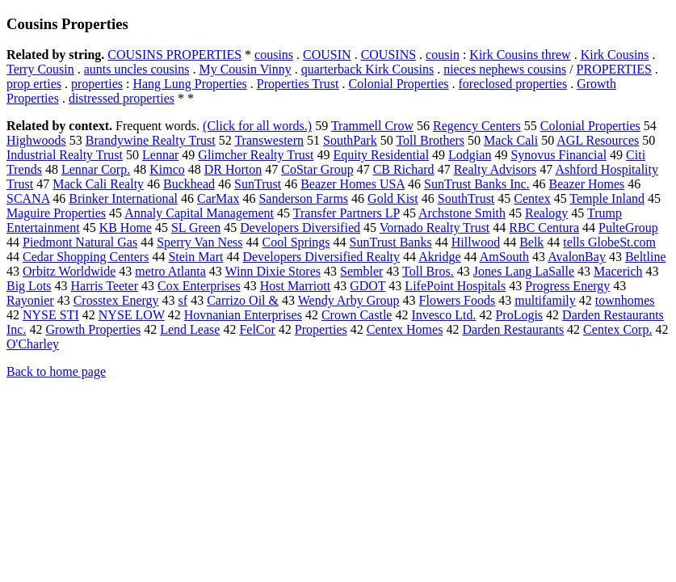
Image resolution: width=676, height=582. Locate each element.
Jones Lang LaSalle (523, 271)
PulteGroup (628, 227)
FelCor (257, 329)
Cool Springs (296, 242)
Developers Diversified (300, 227)
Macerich (618, 271)
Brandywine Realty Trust (151, 140)
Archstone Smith (462, 213)
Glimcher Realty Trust (255, 155)
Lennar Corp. (95, 169)
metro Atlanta (170, 271)
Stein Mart (195, 257)
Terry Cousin (40, 69)
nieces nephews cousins (504, 69)
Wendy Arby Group (349, 300)
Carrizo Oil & (243, 300)
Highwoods (36, 140)
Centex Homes (405, 329)
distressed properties (121, 98)
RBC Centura (544, 227)
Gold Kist (392, 198)
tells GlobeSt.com (609, 242)
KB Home (125, 227)
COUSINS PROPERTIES (174, 54)
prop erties (33, 84)
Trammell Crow (372, 126)
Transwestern (269, 140)
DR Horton (233, 169)
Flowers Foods (457, 300)
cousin (443, 54)
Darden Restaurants (513, 329)
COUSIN (327, 54)
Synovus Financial (558, 155)
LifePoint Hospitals (455, 286)
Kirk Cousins (615, 54)
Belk (531, 242)
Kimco (167, 169)
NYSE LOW (132, 315)
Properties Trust (298, 84)
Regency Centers (477, 126)
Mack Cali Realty (98, 184)
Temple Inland (607, 198)
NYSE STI (51, 315)
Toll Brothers (430, 140)
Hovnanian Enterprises (243, 315)
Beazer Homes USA (352, 184)
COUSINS (388, 54)
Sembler (361, 271)
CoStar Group (317, 169)
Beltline (645, 257)
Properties (321, 329)
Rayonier (30, 300)
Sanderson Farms (303, 198)
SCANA (27, 198)
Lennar (160, 155)
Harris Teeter (104, 286)
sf (183, 300)
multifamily (545, 300)
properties (97, 84)
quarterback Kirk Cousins (367, 69)
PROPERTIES (614, 69)
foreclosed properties (513, 84)
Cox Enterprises (199, 286)
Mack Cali (511, 140)
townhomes (625, 300)
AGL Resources (597, 140)
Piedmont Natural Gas (80, 242)
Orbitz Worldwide (69, 271)
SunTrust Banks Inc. (477, 184)
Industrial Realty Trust (64, 155)
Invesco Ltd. (443, 315)
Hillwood (475, 242)
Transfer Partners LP (346, 213)
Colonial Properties (399, 84)
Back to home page (56, 371)
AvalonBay (577, 257)
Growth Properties (93, 329)
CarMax (218, 198)
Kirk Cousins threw (519, 54)
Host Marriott (295, 286)
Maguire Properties (56, 213)
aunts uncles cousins (137, 69)
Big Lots (29, 286)
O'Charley (32, 344)
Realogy (546, 213)
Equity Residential (381, 155)
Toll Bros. (428, 271)
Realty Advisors (495, 169)
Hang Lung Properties (189, 84)
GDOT (367, 286)
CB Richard (404, 169)
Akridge (439, 257)
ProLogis (519, 315)
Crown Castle (357, 315)
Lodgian (469, 155)
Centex (532, 198)
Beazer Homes (587, 184)
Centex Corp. (617, 329)
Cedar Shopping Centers (86, 257)
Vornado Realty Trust (435, 227)
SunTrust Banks (391, 242)
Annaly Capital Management (199, 213)
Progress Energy (567, 286)
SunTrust (257, 184)
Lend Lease (190, 329)
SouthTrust (466, 198)
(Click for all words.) (257, 126)
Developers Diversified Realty (321, 257)
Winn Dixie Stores (273, 271)
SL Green (195, 227)
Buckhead (189, 184)
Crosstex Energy (116, 300)
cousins (273, 54)
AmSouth (504, 257)
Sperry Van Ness (199, 242)
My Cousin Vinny (245, 69)
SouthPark (350, 140)
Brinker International (123, 198)
